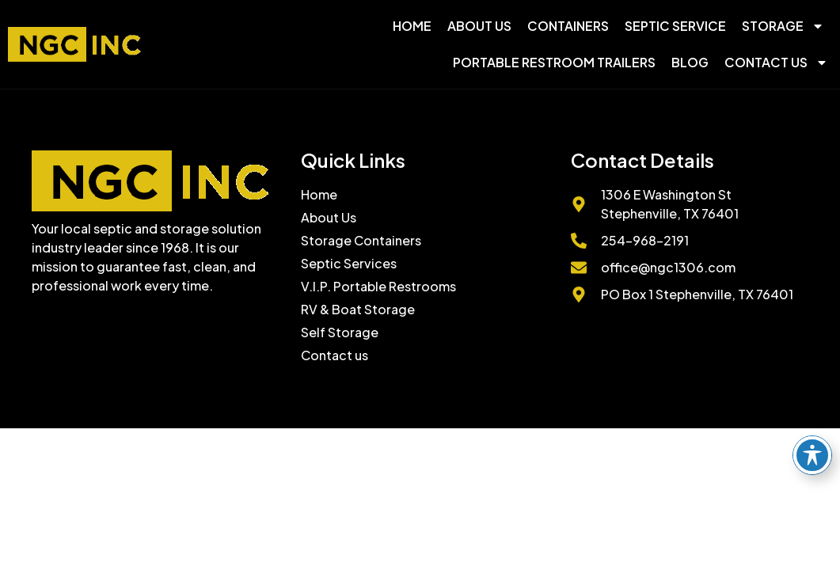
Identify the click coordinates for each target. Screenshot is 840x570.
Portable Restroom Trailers (554, 62)
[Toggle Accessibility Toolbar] (812, 455)
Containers (568, 25)
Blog (690, 62)
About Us (479, 25)
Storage (783, 26)
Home (412, 25)
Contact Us (776, 62)
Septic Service (675, 25)
